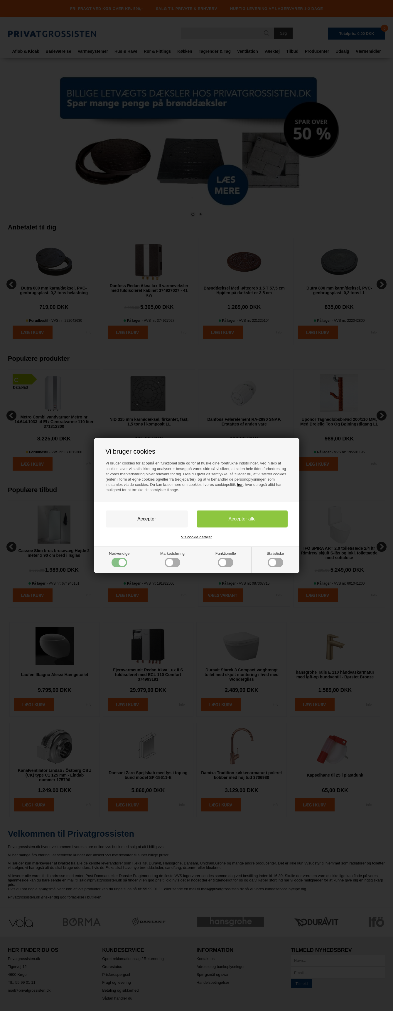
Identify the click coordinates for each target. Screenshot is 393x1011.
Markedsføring (172, 559)
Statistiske (275, 559)
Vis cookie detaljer (196, 537)
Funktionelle (225, 559)
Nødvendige (119, 559)
